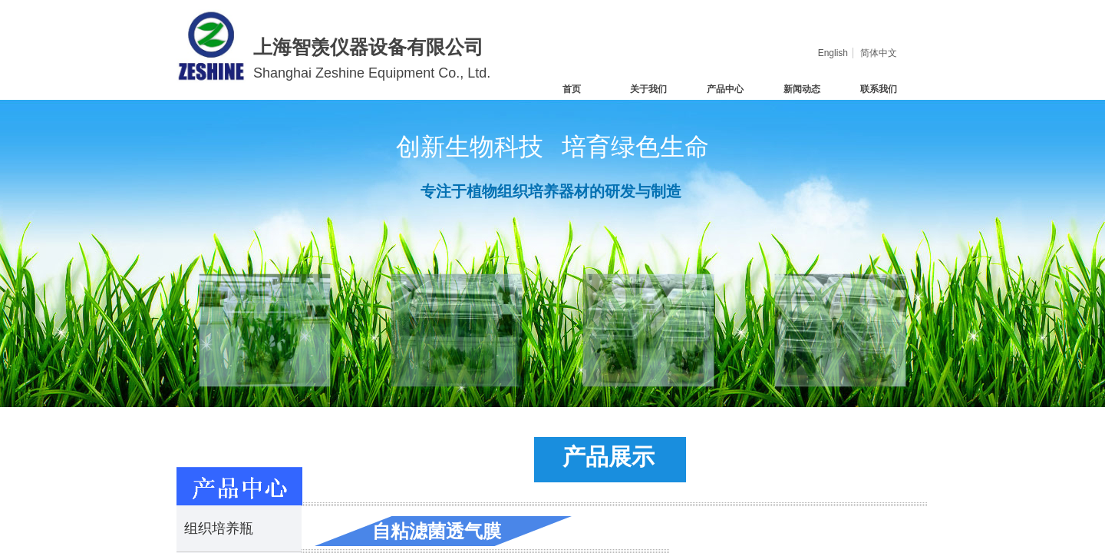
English (833, 53)
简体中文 (878, 53)
